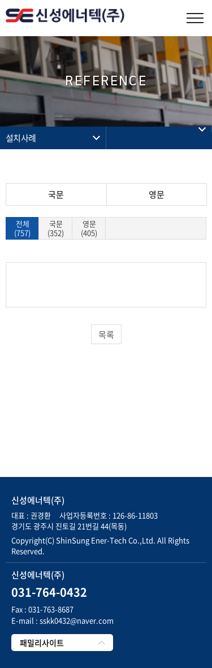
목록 (106, 334)
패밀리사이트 (42, 642)
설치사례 (21, 138)
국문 (56, 194)
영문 (157, 194)
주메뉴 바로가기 (0, 0)
